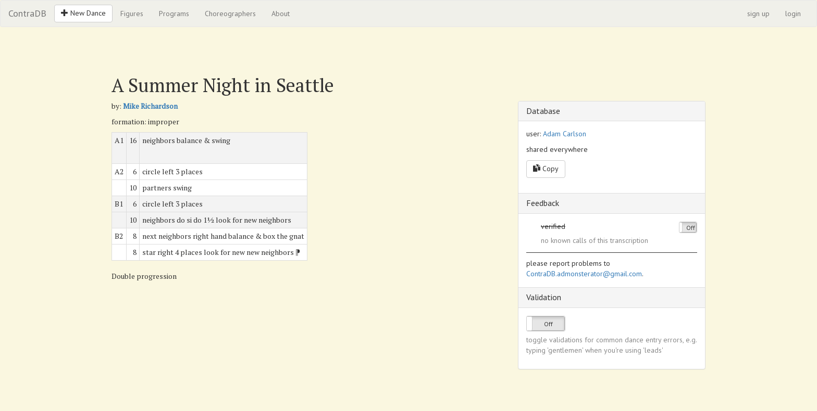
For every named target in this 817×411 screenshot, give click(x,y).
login (793, 13)
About (280, 13)
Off (690, 228)
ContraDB (27, 13)
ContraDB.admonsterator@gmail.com (584, 273)
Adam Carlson (564, 133)
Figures (131, 13)
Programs (174, 13)
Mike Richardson (150, 106)
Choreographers (230, 13)
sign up (758, 13)
